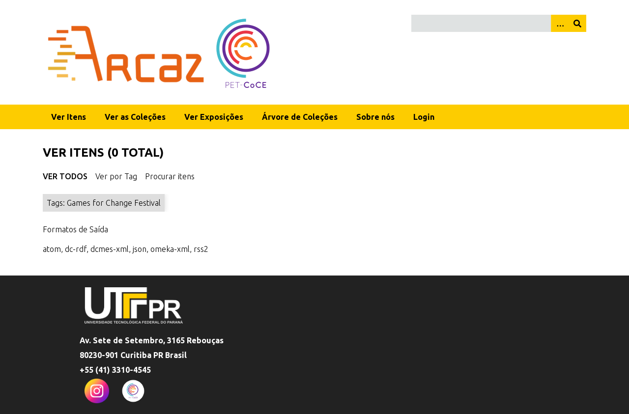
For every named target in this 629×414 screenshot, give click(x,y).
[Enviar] (577, 23)
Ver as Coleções (135, 116)
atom (52, 249)
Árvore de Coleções (300, 116)
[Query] (498, 23)
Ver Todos (65, 176)
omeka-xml (170, 249)
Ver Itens (68, 116)
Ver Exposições (213, 116)
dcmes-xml (109, 249)
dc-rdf (75, 249)
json (139, 249)
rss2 (201, 249)
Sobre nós (375, 116)
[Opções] (560, 23)
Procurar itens (170, 176)
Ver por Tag (116, 176)
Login (423, 116)
